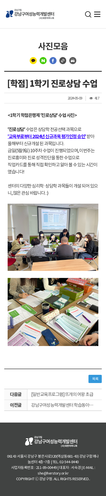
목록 (95, 379)
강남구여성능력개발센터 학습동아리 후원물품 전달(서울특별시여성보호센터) (66, 405)
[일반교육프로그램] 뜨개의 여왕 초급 (62, 394)
